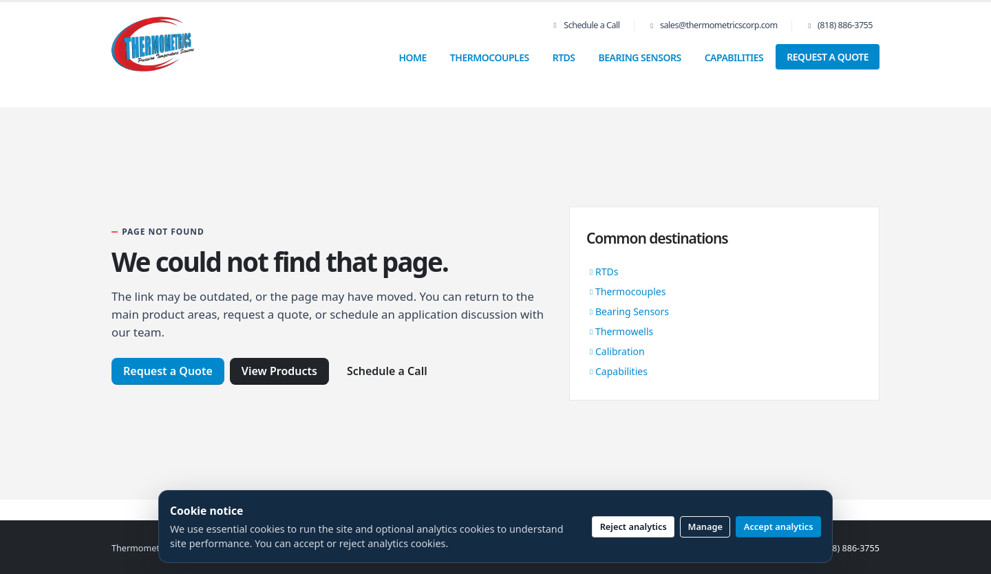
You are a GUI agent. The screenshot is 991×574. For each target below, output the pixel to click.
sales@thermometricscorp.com (719, 25)
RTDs (564, 57)
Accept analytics (778, 526)
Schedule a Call (585, 25)
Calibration (620, 351)
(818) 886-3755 (845, 25)
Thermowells (624, 331)
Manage (705, 526)
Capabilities (734, 57)
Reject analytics (633, 526)
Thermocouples (489, 57)
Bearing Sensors (640, 57)
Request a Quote (828, 56)
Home (412, 57)
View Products (279, 371)
